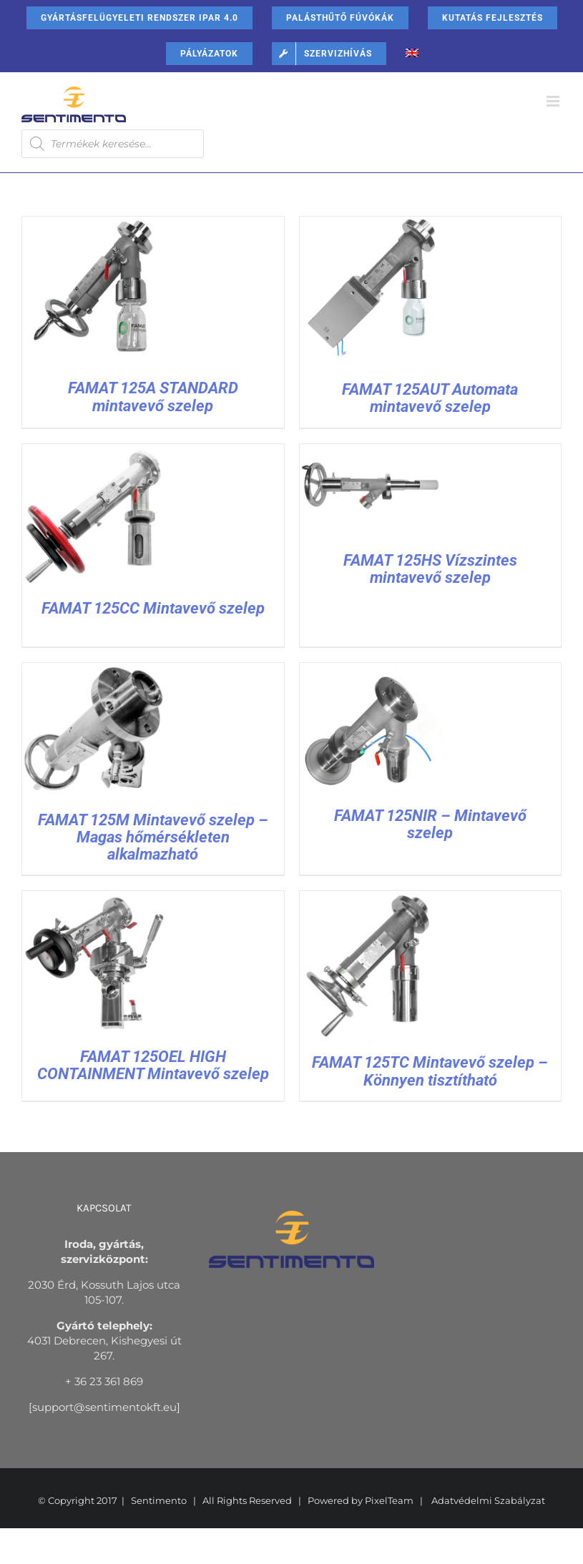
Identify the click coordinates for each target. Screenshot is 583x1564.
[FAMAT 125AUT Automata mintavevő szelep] (371, 224)
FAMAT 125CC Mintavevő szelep (153, 608)
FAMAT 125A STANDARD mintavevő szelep (153, 396)
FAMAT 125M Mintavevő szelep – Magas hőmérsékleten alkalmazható (153, 837)
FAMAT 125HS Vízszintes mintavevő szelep (430, 568)
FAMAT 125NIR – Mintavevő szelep (430, 824)
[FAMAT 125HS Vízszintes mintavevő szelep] (371, 451)
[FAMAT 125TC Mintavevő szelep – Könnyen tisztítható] (371, 898)
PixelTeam (389, 1500)
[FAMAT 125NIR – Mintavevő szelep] (371, 670)
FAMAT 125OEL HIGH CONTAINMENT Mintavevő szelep (153, 1065)
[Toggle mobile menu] (554, 101)
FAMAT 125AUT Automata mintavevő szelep (430, 397)
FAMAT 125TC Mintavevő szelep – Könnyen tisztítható (430, 1070)
